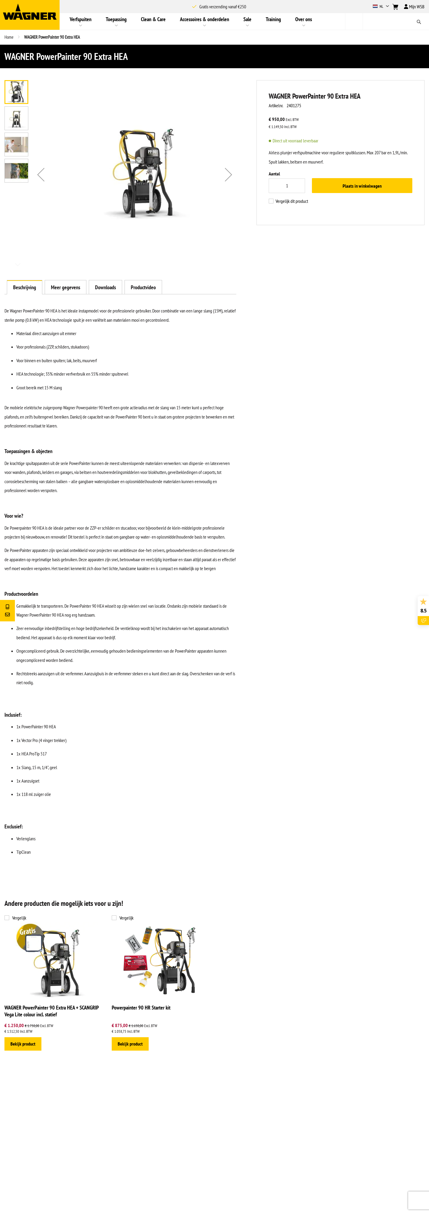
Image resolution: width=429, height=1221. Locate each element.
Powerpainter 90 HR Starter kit (141, 1007)
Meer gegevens (65, 287)
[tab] (24, 287)
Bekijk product (22, 1044)
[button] (381, 6)
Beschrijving (24, 287)
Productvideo (143, 287)
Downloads (105, 287)
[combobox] (387, 21)
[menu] (202, 21)
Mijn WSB (414, 7)
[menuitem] (81, 21)
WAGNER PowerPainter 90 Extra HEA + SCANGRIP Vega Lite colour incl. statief (51, 1011)
